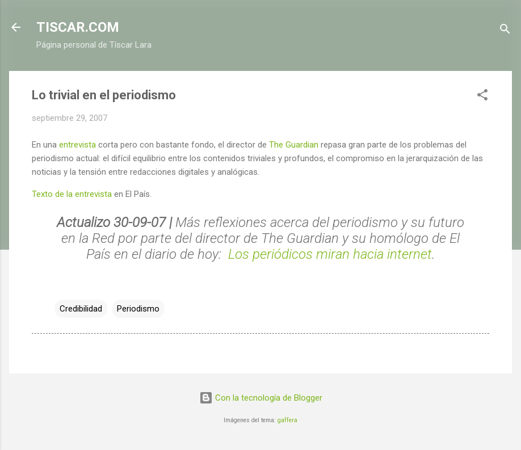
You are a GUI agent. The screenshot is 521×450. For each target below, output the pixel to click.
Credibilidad (81, 309)
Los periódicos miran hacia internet (330, 254)
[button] (482, 97)
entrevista (77, 145)
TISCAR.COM (77, 27)
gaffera (287, 420)
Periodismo (138, 309)
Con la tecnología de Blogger (260, 398)
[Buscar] (505, 31)
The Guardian (293, 145)
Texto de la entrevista (72, 194)
